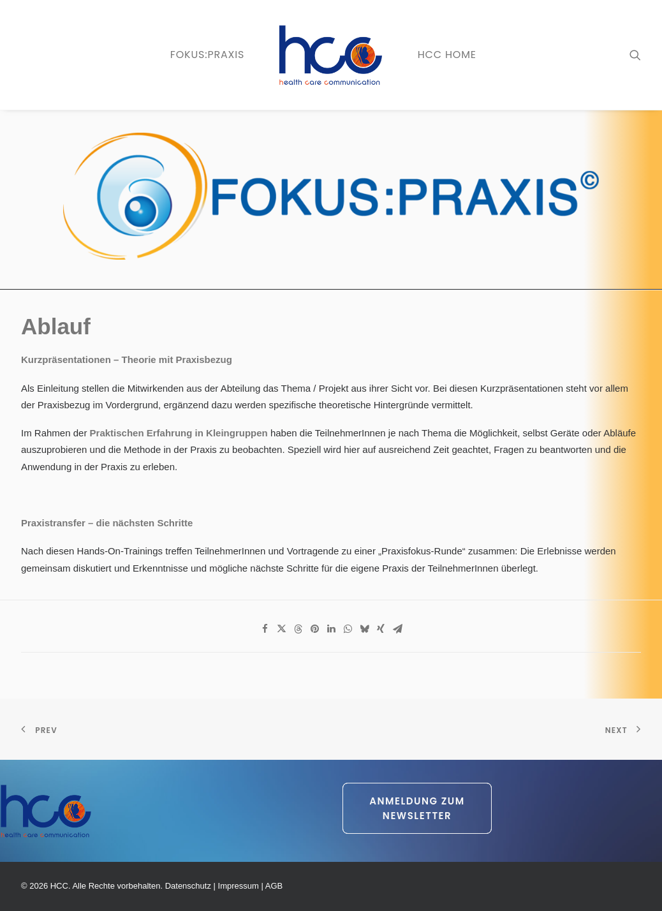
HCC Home (447, 54)
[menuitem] (207, 55)
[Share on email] (397, 629)
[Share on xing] (380, 629)
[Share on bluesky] (364, 629)
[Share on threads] (297, 629)
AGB (274, 886)
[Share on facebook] (264, 629)
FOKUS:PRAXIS (207, 54)
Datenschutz (188, 886)
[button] (635, 55)
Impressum (238, 886)
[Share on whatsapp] (347, 629)
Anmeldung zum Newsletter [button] (418, 808)
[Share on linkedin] (331, 629)
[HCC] (330, 55)
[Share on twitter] (281, 629)
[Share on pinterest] (314, 629)
